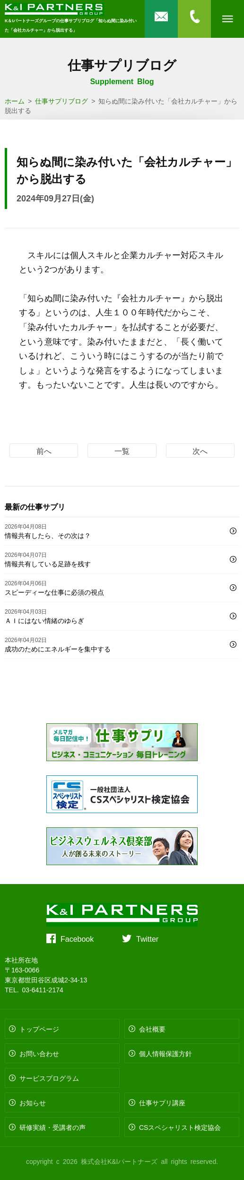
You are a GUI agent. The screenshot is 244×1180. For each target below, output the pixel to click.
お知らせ (32, 1102)
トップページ (39, 1028)
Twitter (147, 938)
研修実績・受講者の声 (52, 1127)
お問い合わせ (39, 1053)
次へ (200, 450)
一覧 (122, 450)
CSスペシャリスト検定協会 (180, 1127)
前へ (44, 450)
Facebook (77, 938)
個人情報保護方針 (165, 1053)
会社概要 (152, 1028)
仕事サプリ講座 (162, 1102)
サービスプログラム (49, 1078)
